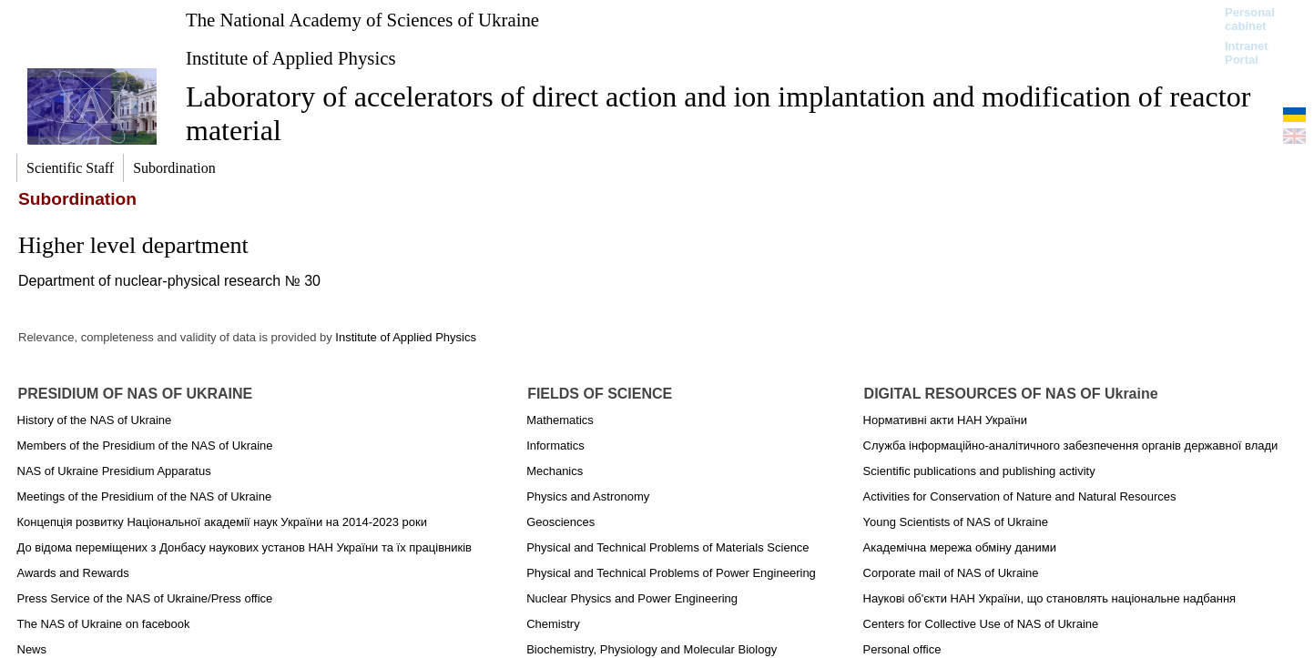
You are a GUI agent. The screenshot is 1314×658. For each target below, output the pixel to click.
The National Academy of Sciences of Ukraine (362, 19)
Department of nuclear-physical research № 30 (169, 281)
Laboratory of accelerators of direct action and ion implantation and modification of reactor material (718, 113)
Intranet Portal (1246, 52)
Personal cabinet (1250, 19)
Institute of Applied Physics (291, 57)
